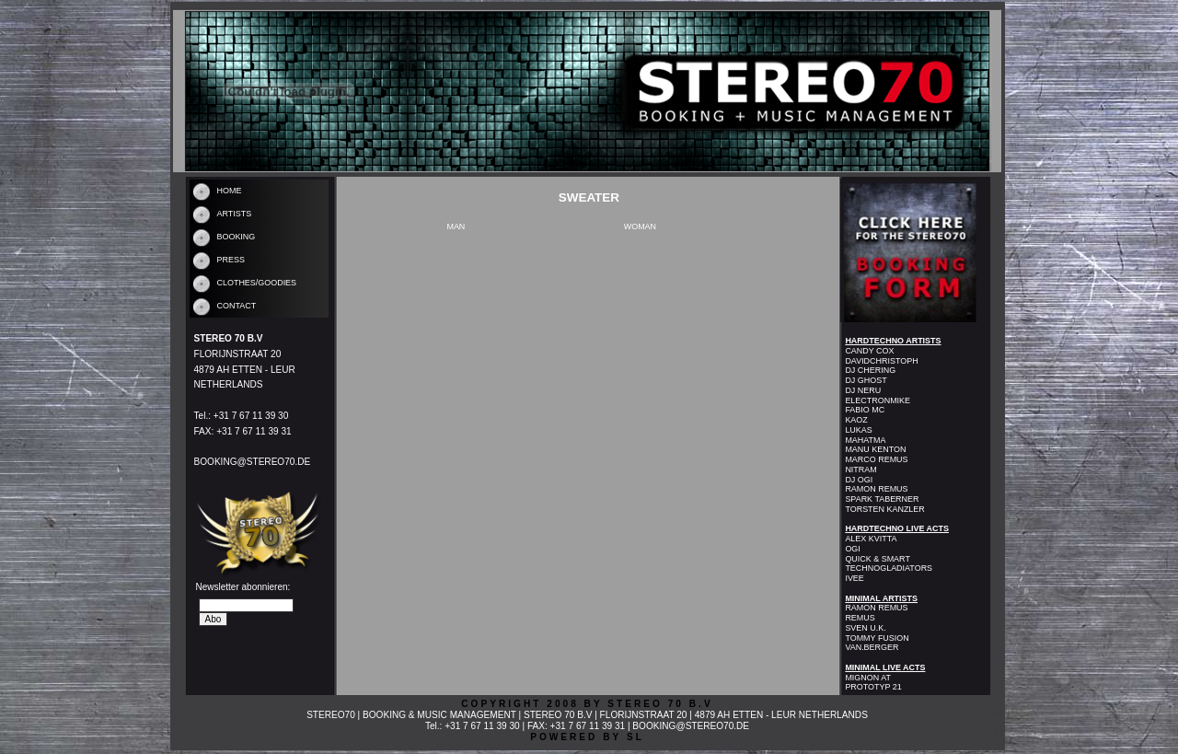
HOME (229, 190)
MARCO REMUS (876, 459)
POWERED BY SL (587, 737)
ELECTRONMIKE (877, 400)
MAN (455, 226)
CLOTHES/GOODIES (257, 282)
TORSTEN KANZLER (884, 509)
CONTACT (237, 305)
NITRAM (860, 469)
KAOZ (856, 419)
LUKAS (858, 430)
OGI (852, 548)
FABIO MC (864, 409)
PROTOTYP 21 (873, 686)
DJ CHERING (870, 370)
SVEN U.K (864, 627)
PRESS (231, 259)
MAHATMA (865, 440)
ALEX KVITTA (870, 538)
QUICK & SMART (877, 558)
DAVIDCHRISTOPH (881, 360)
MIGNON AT (868, 677)
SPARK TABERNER (881, 499)
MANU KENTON (875, 449)
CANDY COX (869, 350)
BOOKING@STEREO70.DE (252, 462)
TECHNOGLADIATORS (888, 568)
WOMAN (640, 226)
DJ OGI (858, 479)
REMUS (859, 617)
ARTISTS (234, 213)
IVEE (854, 578)
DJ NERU (863, 390)
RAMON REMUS (876, 488)
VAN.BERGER (871, 647)
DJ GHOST (865, 380)
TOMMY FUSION (876, 638)
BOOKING (236, 236)
